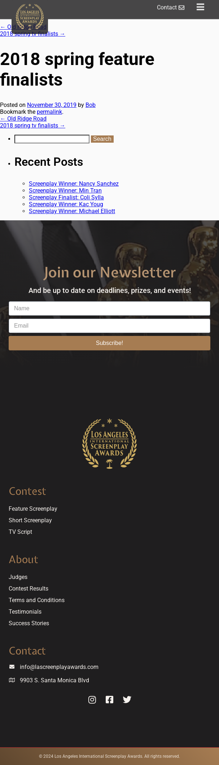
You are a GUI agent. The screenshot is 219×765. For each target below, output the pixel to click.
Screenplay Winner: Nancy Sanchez (74, 183)
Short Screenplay (30, 520)
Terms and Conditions (37, 600)
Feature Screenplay (33, 508)
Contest (27, 491)
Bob (91, 104)
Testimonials (25, 611)
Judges (18, 577)
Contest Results (28, 588)
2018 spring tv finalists (32, 33)
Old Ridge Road (23, 118)
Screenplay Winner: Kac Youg (66, 204)
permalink (49, 111)
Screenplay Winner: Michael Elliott (72, 211)
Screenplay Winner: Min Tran (65, 190)
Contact (27, 651)
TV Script (20, 531)
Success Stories (29, 623)
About (23, 559)
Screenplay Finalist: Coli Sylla (66, 197)
